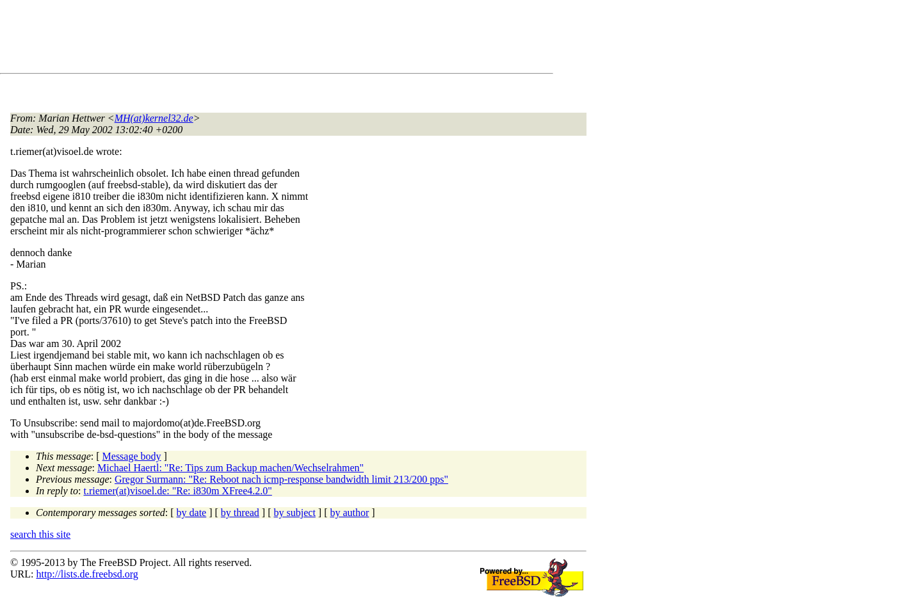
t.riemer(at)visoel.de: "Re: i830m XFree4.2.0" (178, 490)
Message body (131, 456)
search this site (40, 534)
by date (192, 512)
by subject (295, 512)
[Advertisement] (243, 39)
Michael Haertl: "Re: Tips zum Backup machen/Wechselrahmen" (230, 467)
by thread (240, 512)
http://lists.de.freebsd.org (87, 574)
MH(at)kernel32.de (154, 118)
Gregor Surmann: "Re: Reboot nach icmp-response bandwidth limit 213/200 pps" (281, 479)
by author (349, 512)
